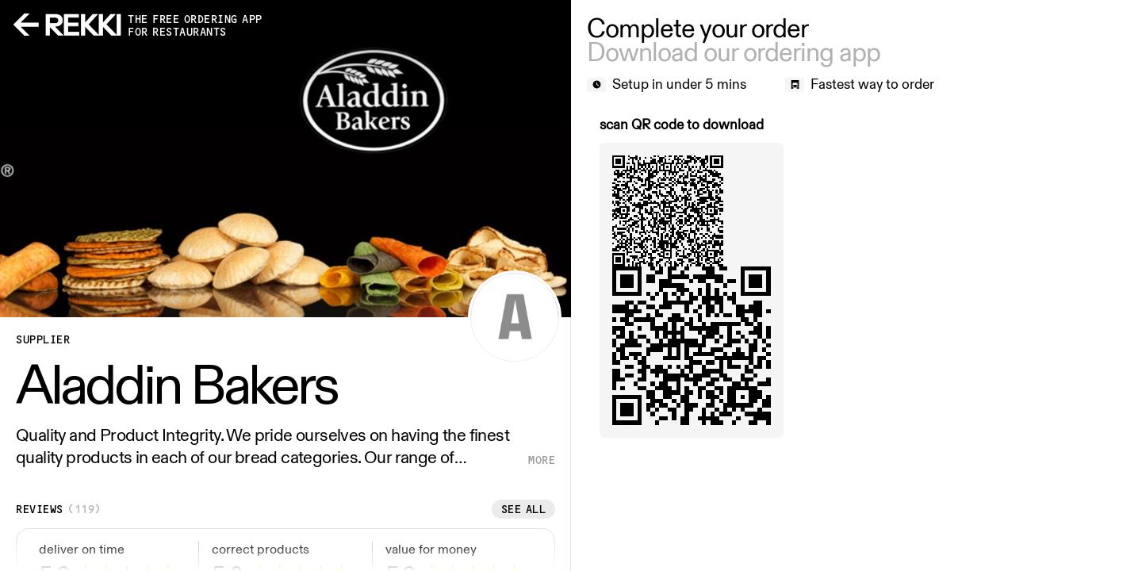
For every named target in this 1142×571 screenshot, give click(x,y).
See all (523, 509)
